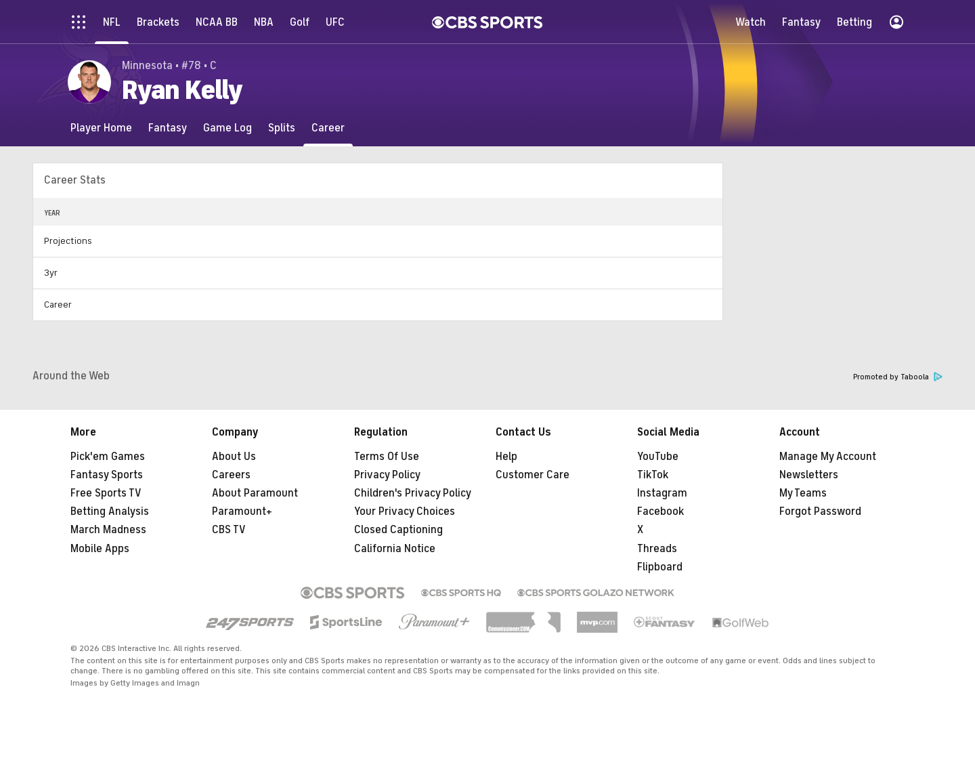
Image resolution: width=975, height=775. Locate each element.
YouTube (657, 456)
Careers (231, 475)
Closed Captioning (398, 530)
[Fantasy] (167, 127)
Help (506, 456)
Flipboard (659, 567)
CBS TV (229, 530)
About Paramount (255, 493)
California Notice (394, 549)
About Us (234, 456)
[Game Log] (227, 127)
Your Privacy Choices (404, 511)
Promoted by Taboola (897, 377)
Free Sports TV (106, 493)
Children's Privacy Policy (412, 493)
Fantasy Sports (106, 475)
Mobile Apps (99, 549)
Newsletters (808, 475)
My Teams (803, 493)
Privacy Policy (387, 475)
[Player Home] (101, 127)
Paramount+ (242, 511)
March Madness (108, 530)
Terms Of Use (386, 456)
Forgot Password (820, 511)
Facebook (660, 511)
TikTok (652, 475)
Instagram (662, 493)
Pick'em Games (107, 456)
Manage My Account (827, 456)
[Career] (328, 127)
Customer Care (532, 475)
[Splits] (281, 127)
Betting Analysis (109, 511)
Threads (657, 549)
